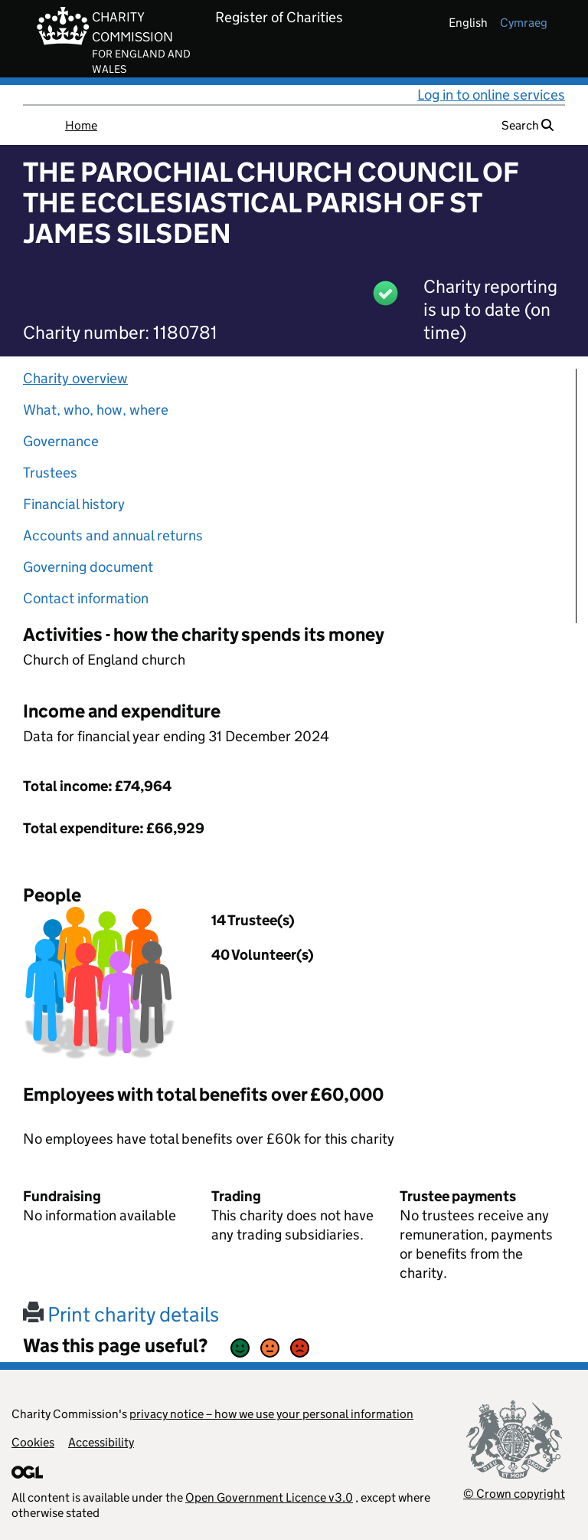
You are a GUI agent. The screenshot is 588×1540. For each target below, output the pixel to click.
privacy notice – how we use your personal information (271, 1414)
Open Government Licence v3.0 (269, 1497)
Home (81, 125)
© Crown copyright (514, 1493)
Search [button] (527, 125)
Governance (61, 441)
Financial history (74, 504)
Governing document (88, 567)
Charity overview (75, 378)
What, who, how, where (95, 410)
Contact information (86, 598)
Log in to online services (491, 94)
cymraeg (523, 22)
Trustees (50, 472)
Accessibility (101, 1442)
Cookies (32, 1442)
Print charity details (121, 1314)
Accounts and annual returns (113, 535)
